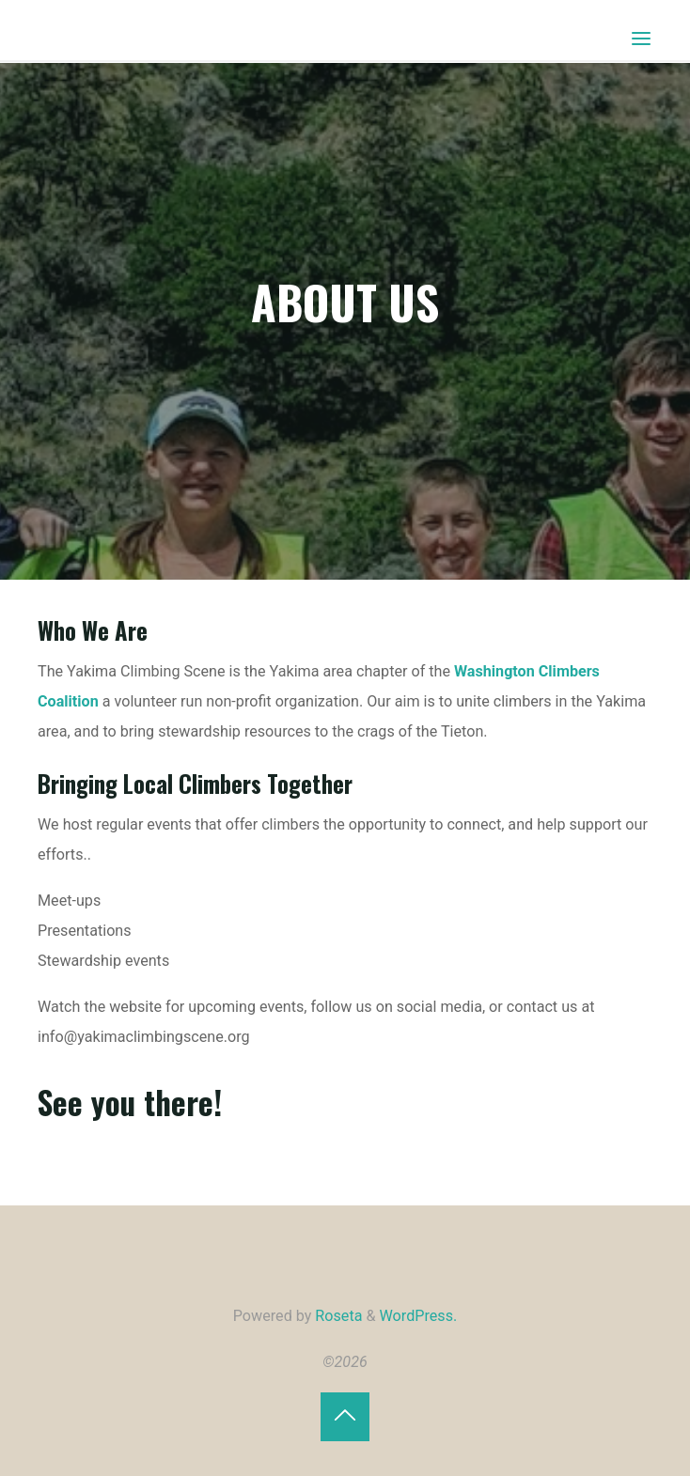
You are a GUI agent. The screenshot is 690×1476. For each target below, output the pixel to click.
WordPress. (419, 1316)
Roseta (336, 1316)
